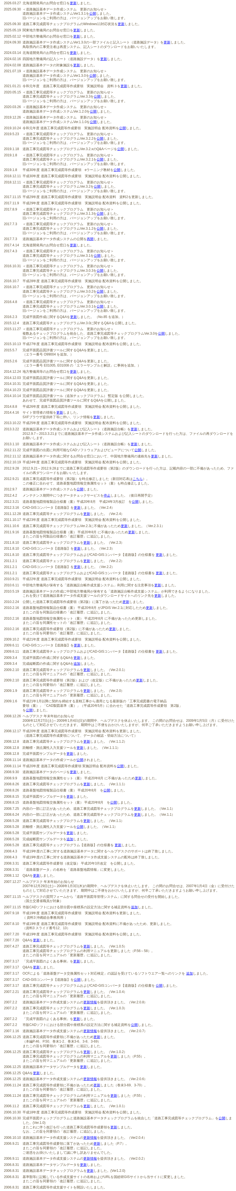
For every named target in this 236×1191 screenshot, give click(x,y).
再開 (90, 239)
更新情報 (90, 1002)
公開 (92, 14)
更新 (73, 3)
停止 (107, 495)
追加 (77, 664)
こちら (138, 479)
